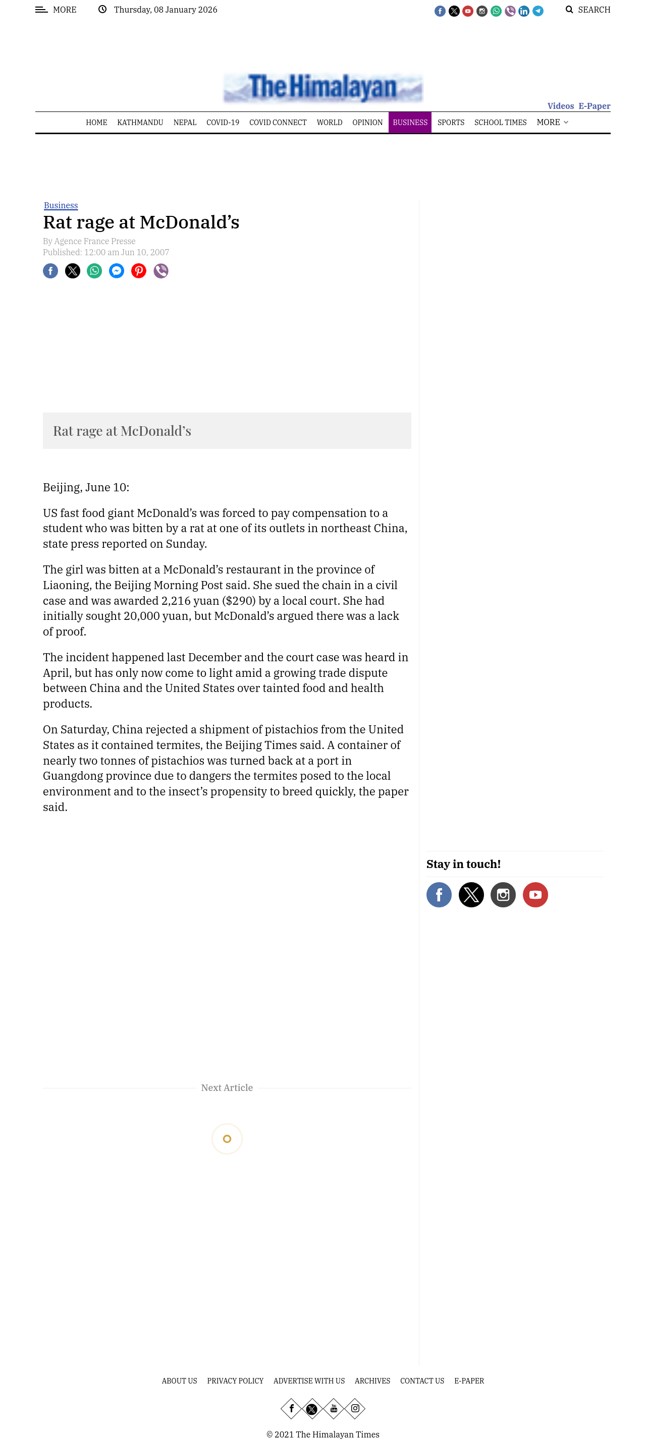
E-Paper (594, 106)
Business (61, 205)
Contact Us (422, 1381)
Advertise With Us (309, 1381)
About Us (179, 1381)
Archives (372, 1381)
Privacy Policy (235, 1381)
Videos (561, 106)
